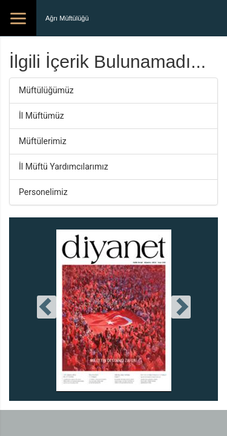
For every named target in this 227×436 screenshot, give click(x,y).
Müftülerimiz (43, 141)
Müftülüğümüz (46, 90)
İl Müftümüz (41, 116)
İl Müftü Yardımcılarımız (63, 166)
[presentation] (46, 307)
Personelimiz (43, 192)
